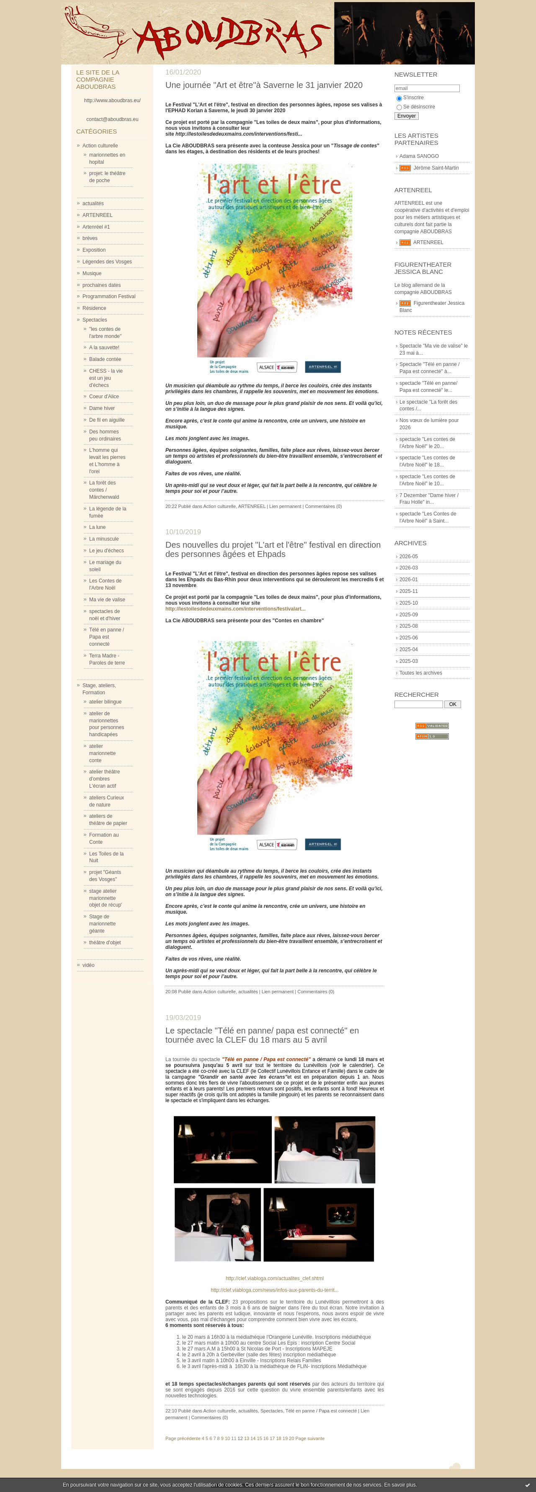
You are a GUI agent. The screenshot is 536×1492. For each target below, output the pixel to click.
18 (278, 1438)
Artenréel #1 (96, 227)
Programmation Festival (109, 296)
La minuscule (104, 539)
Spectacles (94, 320)
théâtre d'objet (105, 943)
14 (252, 1438)
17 (272, 1438)
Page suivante (310, 1438)
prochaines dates (101, 285)
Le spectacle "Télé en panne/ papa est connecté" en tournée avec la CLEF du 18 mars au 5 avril (262, 1035)
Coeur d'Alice (104, 396)
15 (259, 1438)
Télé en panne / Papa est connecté (106, 637)
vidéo (88, 965)
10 (227, 1438)
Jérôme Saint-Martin (436, 168)
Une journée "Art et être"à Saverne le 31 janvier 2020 (264, 85)
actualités (93, 203)
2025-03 (408, 661)
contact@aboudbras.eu (112, 119)
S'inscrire (410, 97)
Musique (91, 273)
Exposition (94, 250)
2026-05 (408, 556)
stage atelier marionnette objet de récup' (105, 898)
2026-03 (408, 568)
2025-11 (408, 591)
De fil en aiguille (107, 420)
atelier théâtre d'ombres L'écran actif (104, 779)
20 (291, 1438)
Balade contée (105, 359)
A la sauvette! (104, 347)
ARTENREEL (97, 215)
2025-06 (408, 638)
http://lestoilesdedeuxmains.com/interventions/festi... (238, 134)
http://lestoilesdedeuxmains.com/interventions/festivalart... (235, 609)
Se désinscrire (416, 107)
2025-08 (408, 626)
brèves (90, 238)
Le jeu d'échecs (106, 551)
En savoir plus (399, 1485)
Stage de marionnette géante (102, 924)
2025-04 (408, 649)
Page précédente (183, 1438)
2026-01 (408, 579)
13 (246, 1438)
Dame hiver (102, 408)
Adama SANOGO (419, 156)
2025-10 (408, 603)
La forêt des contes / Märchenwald (104, 490)
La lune (97, 527)
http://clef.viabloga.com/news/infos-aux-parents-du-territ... (274, 1290)
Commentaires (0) (323, 506)
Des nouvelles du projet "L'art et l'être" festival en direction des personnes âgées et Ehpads (273, 549)
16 (265, 1438)
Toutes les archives (420, 673)
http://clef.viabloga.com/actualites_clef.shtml (275, 1278)
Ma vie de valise (107, 600)
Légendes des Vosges (107, 262)
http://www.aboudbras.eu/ (112, 100)
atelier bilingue (105, 702)
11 (233, 1438)
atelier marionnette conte (102, 753)
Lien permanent (285, 506)
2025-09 (408, 615)
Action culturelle (100, 146)
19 (285, 1438)
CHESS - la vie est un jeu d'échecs (106, 378)
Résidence (94, 308)
